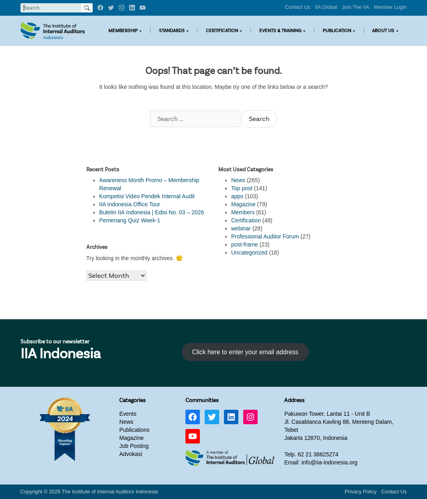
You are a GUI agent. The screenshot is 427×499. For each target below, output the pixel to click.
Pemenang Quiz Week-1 (129, 220)
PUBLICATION (337, 30)
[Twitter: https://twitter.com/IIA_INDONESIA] (212, 417)
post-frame (244, 244)
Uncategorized (249, 252)
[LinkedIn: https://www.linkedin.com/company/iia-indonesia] (231, 417)
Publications (134, 430)
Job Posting (133, 446)
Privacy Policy (361, 492)
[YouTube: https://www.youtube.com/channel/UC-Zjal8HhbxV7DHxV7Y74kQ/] (192, 436)
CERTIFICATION (222, 30)
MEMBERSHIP (123, 30)
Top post (241, 188)
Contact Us (297, 7)
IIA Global (326, 7)
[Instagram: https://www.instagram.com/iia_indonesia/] (250, 417)
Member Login (390, 7)
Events (127, 414)
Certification (246, 220)
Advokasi (130, 454)
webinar (241, 228)
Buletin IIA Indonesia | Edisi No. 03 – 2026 (151, 212)
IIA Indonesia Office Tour (129, 204)
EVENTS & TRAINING (280, 30)
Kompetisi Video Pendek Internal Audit (147, 196)
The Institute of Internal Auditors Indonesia (110, 492)
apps (237, 196)
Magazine (243, 204)
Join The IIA (355, 7)
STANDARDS (172, 30)
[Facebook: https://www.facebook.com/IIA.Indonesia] (192, 417)
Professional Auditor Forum (265, 236)
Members (242, 212)
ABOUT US (383, 30)
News (238, 180)
